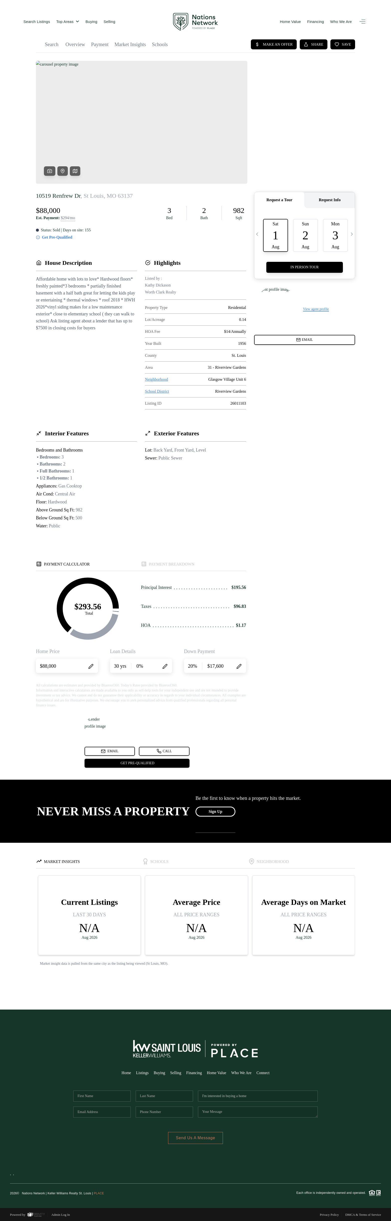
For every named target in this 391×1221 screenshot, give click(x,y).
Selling (109, 21)
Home (125, 1073)
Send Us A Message (195, 1138)
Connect (264, 1073)
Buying (92, 21)
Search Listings (36, 21)
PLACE (99, 1193)
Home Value (290, 21)
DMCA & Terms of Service (363, 1215)
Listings (141, 1073)
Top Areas (67, 21)
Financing (315, 21)
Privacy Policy (329, 1215)
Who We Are (341, 21)
